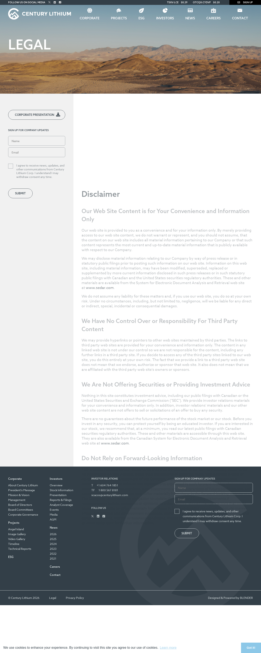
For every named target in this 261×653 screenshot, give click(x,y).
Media (54, 514)
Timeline (13, 544)
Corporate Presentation (34, 115)
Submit (20, 193)
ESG (141, 18)
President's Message (21, 490)
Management (16, 500)
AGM (53, 519)
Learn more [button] (168, 647)
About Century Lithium (23, 485)
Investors (165, 18)
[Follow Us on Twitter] (49, 2)
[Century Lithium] (39, 14)
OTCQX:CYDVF (202, 2)
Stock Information (61, 490)
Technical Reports (19, 549)
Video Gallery (16, 539)
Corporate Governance (23, 514)
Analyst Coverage (61, 505)
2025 (53, 539)
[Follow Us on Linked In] (55, 2)
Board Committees (20, 510)
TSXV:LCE (173, 2)
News (190, 18)
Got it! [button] (251, 647)
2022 (53, 553)
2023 (53, 549)
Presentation (58, 495)
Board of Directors (20, 505)
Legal (52, 598)
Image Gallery (17, 534)
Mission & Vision (18, 495)
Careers (213, 18)
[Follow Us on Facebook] (60, 2)
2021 (53, 558)
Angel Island (16, 529)
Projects (119, 18)
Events (54, 510)
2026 (53, 534)
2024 (53, 544)
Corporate (90, 18)
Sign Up (245, 2)
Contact (240, 18)
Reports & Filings (61, 500)
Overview (56, 485)
